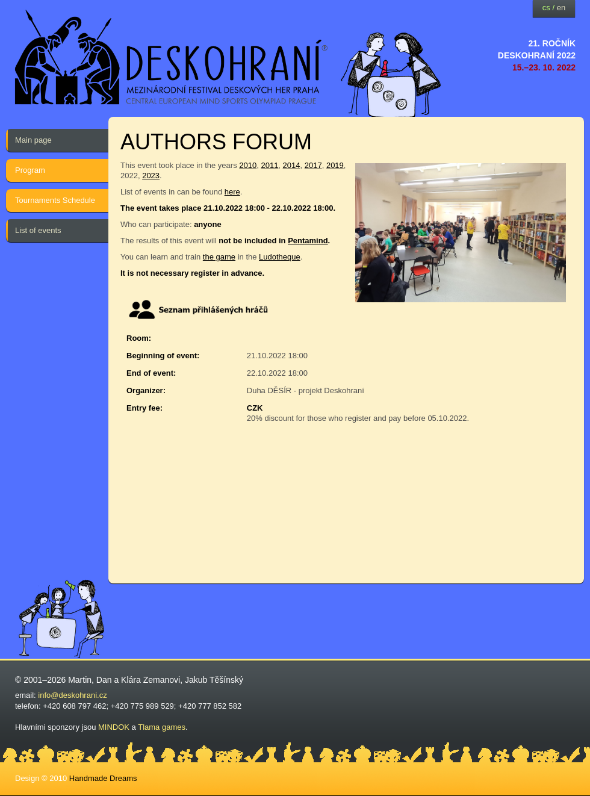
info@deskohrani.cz (72, 695)
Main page (33, 140)
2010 (247, 165)
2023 (151, 175)
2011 (269, 165)
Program (30, 170)
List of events (38, 230)
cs (546, 7)
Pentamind (308, 240)
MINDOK (113, 727)
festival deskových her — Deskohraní (171, 57)
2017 (313, 165)
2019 (335, 165)
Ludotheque (279, 256)
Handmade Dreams (103, 778)
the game (219, 256)
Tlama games (161, 727)
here (232, 191)
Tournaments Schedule (55, 200)
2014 (291, 165)
